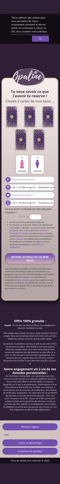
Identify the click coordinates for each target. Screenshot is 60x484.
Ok (40, 38)
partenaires (25, 280)
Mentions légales (30, 426)
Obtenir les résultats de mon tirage (30, 258)
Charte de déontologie (30, 442)
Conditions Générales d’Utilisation (29, 232)
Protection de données (30, 451)
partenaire (19, 239)
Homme (37, 164)
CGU (6, 434)
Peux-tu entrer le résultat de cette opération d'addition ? (28, 210)
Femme (22, 164)
